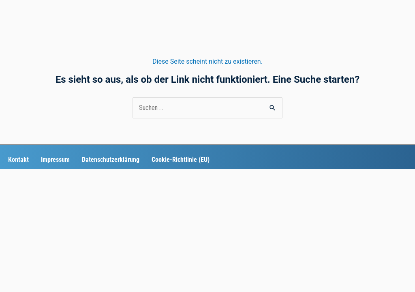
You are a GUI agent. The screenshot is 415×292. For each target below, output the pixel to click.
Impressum (55, 159)
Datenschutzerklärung (110, 159)
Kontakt (18, 159)
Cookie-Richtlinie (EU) (181, 159)
